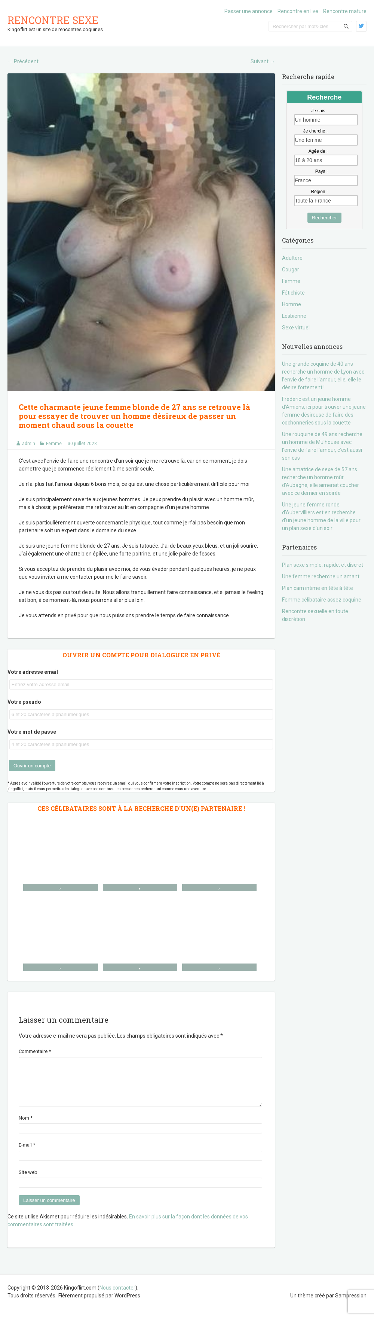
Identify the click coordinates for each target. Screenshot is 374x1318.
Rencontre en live (298, 11)
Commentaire (35, 1051)
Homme (291, 304)
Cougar (290, 270)
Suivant (263, 61)
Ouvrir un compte (32, 765)
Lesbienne (294, 316)
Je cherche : (315, 131)
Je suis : (319, 110)
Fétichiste (293, 293)
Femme (54, 443)
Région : (319, 191)
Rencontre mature (345, 11)
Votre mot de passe (31, 732)
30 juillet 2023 (82, 443)
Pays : (321, 171)
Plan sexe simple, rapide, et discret (322, 565)
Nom (26, 1127)
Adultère (292, 258)
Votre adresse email (32, 672)
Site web (28, 1181)
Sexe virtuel (296, 328)
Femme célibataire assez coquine (321, 600)
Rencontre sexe (52, 20)
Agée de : (318, 151)
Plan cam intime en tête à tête (317, 588)
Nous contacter (117, 1297)
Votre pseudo (24, 702)
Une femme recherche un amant (320, 576)
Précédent (23, 61)
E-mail (27, 1154)
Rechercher (324, 217)
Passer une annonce (248, 11)
